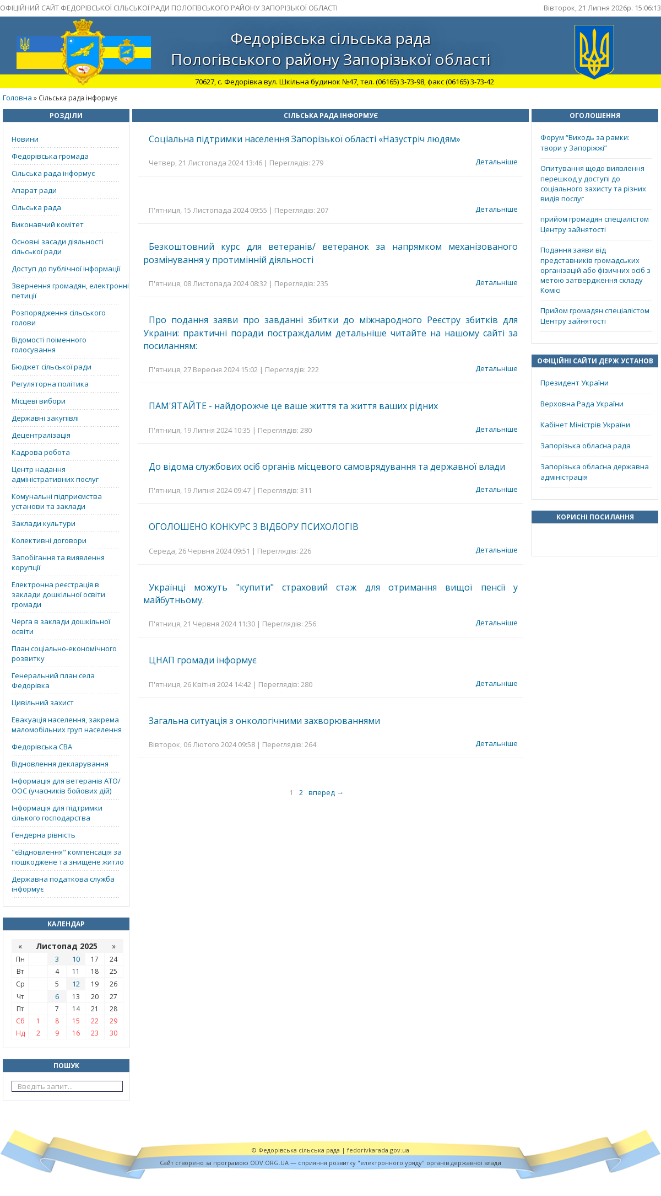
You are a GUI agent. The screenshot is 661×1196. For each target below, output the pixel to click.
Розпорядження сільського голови (59, 318)
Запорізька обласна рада (585, 445)
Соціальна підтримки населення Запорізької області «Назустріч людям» (304, 139)
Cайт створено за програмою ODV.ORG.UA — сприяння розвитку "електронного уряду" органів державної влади (330, 1163)
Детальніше (496, 162)
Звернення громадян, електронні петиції (70, 291)
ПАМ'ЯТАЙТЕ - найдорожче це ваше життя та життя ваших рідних (293, 406)
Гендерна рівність (43, 835)
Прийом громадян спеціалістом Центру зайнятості (594, 315)
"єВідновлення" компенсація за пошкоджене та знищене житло (68, 857)
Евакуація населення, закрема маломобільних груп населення (67, 724)
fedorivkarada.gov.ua (378, 1150)
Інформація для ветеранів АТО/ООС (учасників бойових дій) (66, 786)
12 (76, 984)
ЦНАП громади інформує (203, 660)
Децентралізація (41, 435)
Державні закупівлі (45, 418)
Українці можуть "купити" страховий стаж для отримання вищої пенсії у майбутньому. (330, 593)
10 (76, 959)
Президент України (574, 383)
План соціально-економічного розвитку (64, 653)
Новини (25, 139)
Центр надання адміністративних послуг (55, 474)
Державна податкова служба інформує (63, 884)
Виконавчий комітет (48, 224)
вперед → (326, 792)
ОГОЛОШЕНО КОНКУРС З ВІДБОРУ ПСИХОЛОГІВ (254, 527)
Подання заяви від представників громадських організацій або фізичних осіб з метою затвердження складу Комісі (595, 270)
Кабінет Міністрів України (585, 425)
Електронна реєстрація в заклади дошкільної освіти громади (58, 594)
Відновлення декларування (60, 764)
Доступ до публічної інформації (66, 268)
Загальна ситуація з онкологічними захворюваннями (264, 721)
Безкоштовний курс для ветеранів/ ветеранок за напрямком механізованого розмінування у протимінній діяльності (330, 252)
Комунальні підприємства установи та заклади (57, 501)
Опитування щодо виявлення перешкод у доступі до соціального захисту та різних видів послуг (593, 183)
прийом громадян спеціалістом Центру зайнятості (594, 224)
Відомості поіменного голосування (49, 345)
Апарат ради (34, 190)
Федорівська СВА (42, 747)
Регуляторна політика (50, 384)
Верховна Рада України (582, 404)
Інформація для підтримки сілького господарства (57, 813)
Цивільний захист (43, 702)
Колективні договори (49, 540)
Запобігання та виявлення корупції (58, 562)
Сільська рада (36, 207)
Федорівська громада (50, 156)
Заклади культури (43, 523)
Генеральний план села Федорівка (53, 680)
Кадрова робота (41, 452)
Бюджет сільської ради (51, 367)
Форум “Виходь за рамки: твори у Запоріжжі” (585, 142)
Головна (17, 98)
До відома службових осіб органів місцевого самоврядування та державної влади (327, 466)
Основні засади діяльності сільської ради (58, 246)
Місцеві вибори (39, 401)
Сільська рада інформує (53, 173)
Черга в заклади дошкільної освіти (61, 626)
